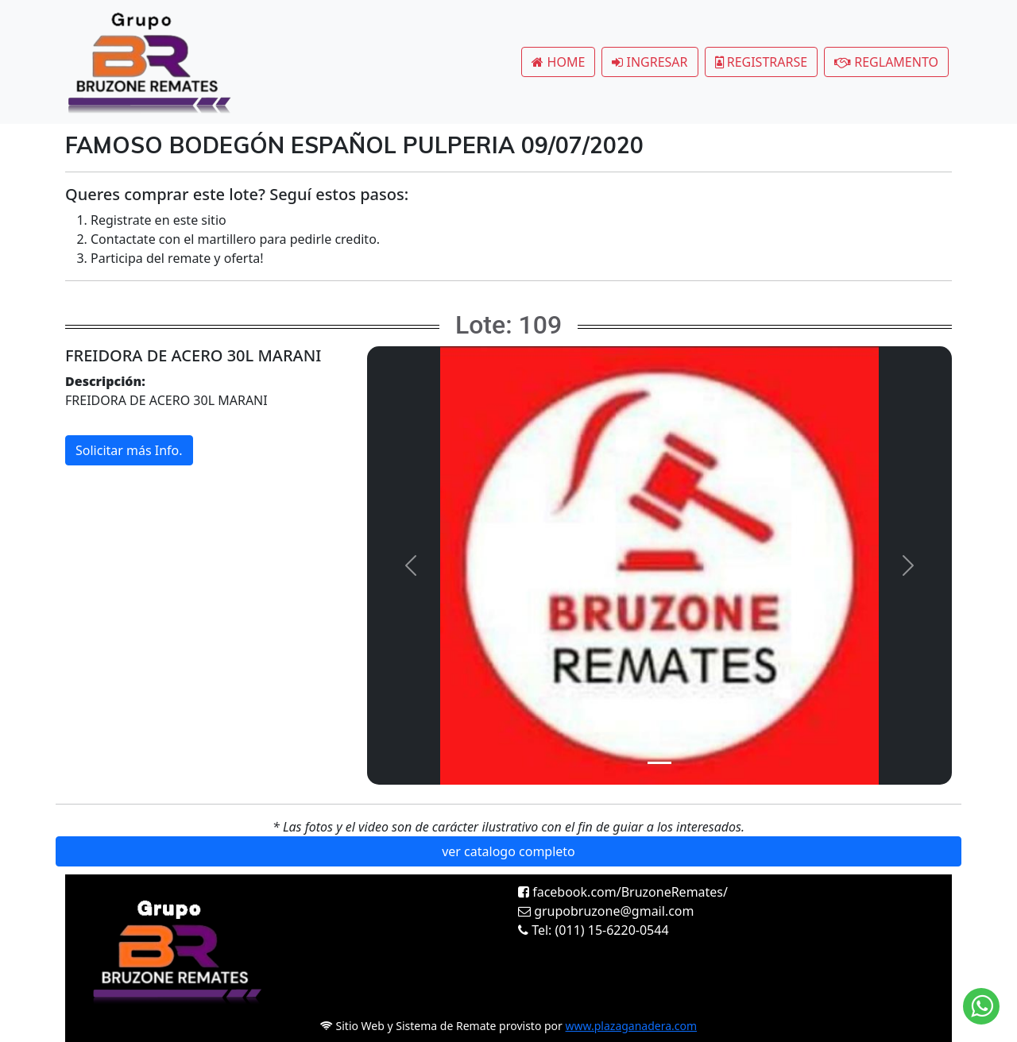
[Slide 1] (659, 763)
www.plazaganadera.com (632, 1025)
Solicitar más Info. (129, 450)
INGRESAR (649, 62)
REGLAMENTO (886, 62)
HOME (558, 62)
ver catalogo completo (508, 851)
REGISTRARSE (761, 62)
